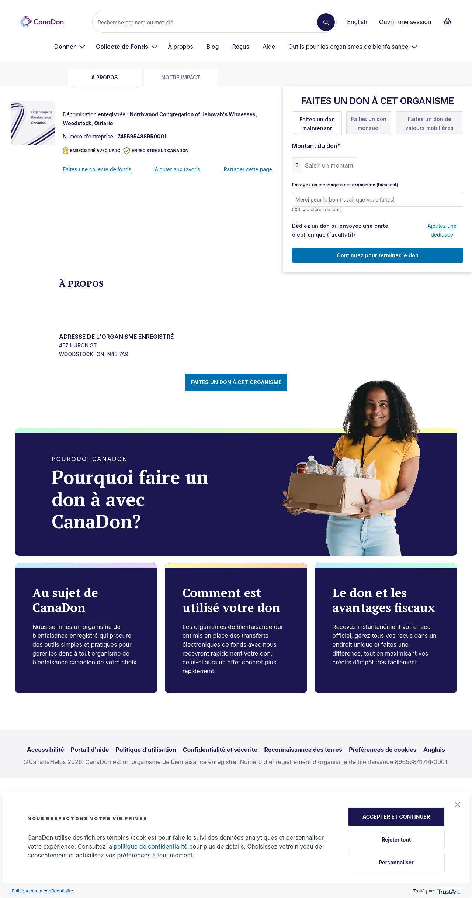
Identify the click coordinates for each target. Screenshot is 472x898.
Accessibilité (45, 749)
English (357, 21)
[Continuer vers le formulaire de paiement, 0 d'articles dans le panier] (450, 22)
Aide (269, 46)
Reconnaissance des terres (303, 749)
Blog (212, 46)
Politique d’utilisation (146, 749)
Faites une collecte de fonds (97, 169)
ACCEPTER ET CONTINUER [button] (396, 816)
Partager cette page (248, 169)
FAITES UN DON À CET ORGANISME (236, 382)
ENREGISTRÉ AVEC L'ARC (91, 151)
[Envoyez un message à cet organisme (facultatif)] (377, 199)
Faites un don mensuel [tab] (368, 123)
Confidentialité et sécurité (220, 749)
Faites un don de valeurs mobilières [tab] (429, 123)
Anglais (434, 749)
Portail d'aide (90, 749)
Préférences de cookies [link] (382, 749)
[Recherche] (208, 22)
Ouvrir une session (405, 21)
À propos (180, 46)
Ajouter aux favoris (177, 169)
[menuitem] (70, 46)
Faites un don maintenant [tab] (317, 123)
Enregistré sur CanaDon (155, 151)
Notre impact (181, 77)
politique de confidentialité (150, 846)
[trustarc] (448, 891)
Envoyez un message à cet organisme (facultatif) (345, 184)
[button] (457, 804)
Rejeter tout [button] (396, 839)
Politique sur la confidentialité (42, 891)
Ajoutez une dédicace (442, 230)
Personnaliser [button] (396, 862)
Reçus (240, 46)
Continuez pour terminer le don (378, 255)
